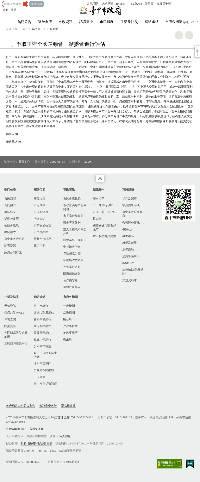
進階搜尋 (36, 4)
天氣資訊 (10, 305)
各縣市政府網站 (44, 312)
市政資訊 (65, 22)
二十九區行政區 (103, 205)
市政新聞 (52, 29)
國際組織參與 (72, 273)
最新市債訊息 (42, 238)
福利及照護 (129, 198)
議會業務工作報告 (74, 240)
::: (1, 1)
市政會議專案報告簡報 (74, 207)
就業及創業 (129, 242)
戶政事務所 (70, 326)
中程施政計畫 (72, 246)
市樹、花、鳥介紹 (104, 212)
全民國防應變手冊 (16, 343)
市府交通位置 (42, 225)
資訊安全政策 (48, 405)
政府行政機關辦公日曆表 (37, 443)
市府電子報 (163, 3)
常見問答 (93, 3)
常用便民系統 (131, 205)
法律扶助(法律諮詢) (133, 271)
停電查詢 (10, 319)
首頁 (25, 29)
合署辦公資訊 (131, 222)
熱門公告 (24, 22)
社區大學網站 (42, 339)
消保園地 (128, 249)
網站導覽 (107, 3)
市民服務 (107, 22)
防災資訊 (10, 326)
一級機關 (69, 305)
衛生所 (67, 339)
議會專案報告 (72, 222)
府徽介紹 (39, 218)
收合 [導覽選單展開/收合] (100, 178)
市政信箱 (64, 436)
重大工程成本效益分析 (74, 231)
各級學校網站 (42, 319)
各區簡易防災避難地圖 (16, 334)
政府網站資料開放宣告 (20, 405)
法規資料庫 (129, 280)
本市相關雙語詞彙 (104, 236)
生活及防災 (129, 22)
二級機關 (69, 312)
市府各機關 (174, 22)
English (121, 3)
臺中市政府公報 (14, 238)
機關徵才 (10, 232)
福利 (6, 9)
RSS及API (135, 3)
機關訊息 (10, 212)
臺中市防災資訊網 (45, 383)
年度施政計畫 (72, 253)
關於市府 (45, 22)
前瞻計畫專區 (72, 287)
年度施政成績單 (73, 260)
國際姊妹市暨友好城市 (104, 227)
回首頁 (149, 3)
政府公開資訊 (13, 252)
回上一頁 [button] (189, 35)
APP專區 (128, 236)
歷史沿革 (98, 198)
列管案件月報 (72, 266)
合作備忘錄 (70, 280)
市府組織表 (41, 212)
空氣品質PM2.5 (14, 312)
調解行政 (128, 263)
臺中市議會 (41, 305)
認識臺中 (86, 22)
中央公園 (39, 377)
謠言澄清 (10, 245)
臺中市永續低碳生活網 (45, 354)
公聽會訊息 (11, 225)
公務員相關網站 (44, 370)
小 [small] (192, 22)
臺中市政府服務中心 (134, 213)
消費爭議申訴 (131, 256)
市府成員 (39, 205)
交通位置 (63, 417)
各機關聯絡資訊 (16, 429)
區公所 (67, 319)
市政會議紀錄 (72, 198)
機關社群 (128, 229)
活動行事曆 (11, 218)
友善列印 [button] (179, 35)
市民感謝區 (41, 232)
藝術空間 (39, 245)
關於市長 (39, 198)
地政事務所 (70, 332)
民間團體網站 (42, 332)
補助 (13, 9)
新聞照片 (10, 205)
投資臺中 (98, 218)
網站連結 (152, 22)
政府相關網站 (42, 326)
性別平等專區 (42, 363)
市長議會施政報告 (74, 215)
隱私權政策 (68, 405)
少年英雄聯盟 (42, 346)
